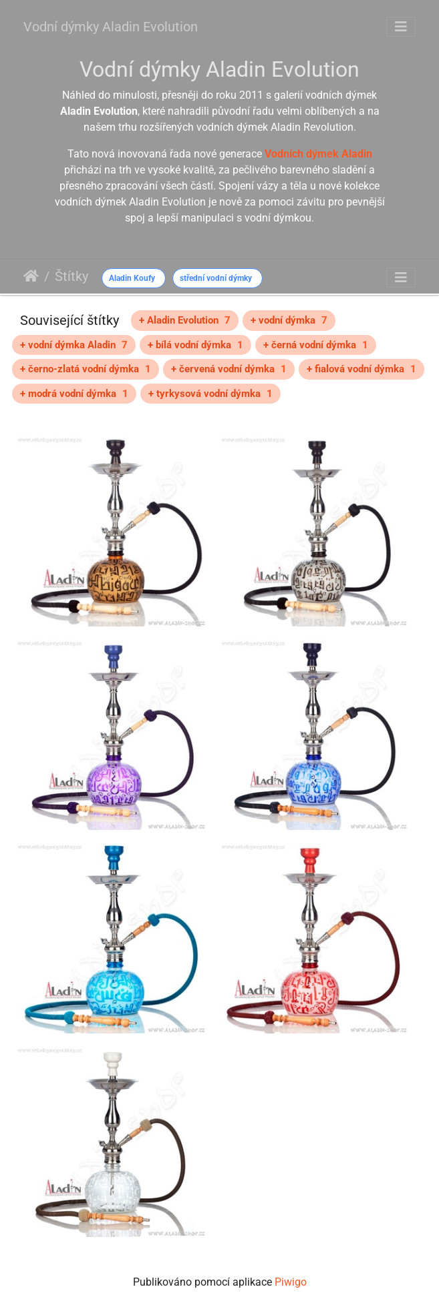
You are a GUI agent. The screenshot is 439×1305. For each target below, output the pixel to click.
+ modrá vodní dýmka (74, 394)
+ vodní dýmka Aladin (74, 345)
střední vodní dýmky (216, 278)
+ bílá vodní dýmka (195, 345)
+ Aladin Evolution (185, 320)
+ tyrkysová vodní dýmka (210, 394)
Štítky (71, 276)
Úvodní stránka (31, 276)
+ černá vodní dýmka (315, 345)
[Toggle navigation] (401, 27)
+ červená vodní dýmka (229, 369)
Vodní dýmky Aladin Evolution (110, 27)
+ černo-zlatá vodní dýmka (85, 369)
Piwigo (291, 1282)
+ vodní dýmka (289, 320)
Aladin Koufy (132, 278)
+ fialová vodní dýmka (361, 369)
